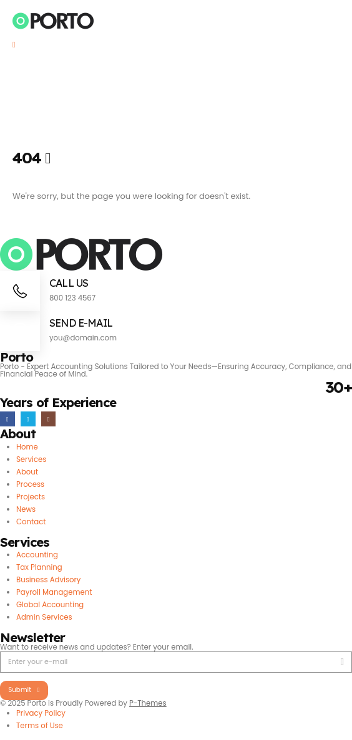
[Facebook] (7, 418)
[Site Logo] (53, 20)
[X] (28, 418)
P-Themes (148, 703)
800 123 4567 (72, 298)
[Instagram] (48, 418)
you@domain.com (83, 338)
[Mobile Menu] (18, 44)
